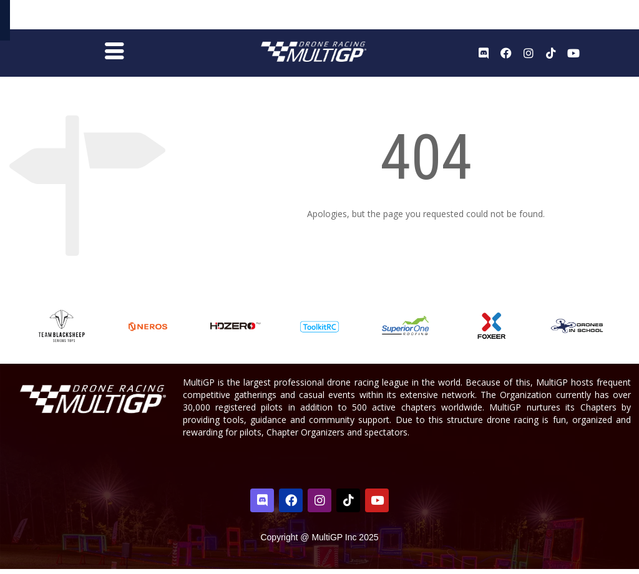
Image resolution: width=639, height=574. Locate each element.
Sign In (600, 18)
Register (563, 17)
